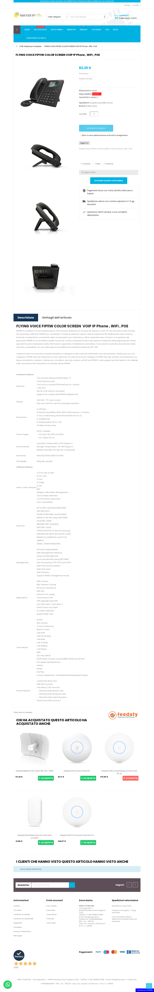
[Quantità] (94, 114)
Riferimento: (85, 91)
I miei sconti (51, 923)
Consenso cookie (145, 990)
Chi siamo (17, 910)
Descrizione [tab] (26, 317)
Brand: (82, 106)
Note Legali (18, 936)
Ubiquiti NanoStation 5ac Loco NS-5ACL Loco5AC (34, 836)
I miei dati (50, 919)
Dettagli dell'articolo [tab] (57, 317)
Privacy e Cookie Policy (22, 931)
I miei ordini (50, 910)
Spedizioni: (84, 103)
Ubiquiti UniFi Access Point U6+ (77, 771)
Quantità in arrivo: (88, 97)
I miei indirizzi (51, 914)
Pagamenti (18, 923)
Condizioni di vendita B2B (23, 919)
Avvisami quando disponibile (108, 180)
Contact (17, 906)
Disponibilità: (85, 94)
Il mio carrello (51, 906)
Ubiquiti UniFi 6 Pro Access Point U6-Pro (77, 835)
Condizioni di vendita (22, 914)
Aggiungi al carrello (96, 128)
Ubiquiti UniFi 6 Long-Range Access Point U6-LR (119, 772)
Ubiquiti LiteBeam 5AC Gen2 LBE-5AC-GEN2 (35, 771)
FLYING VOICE (91, 106)
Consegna (18, 927)
